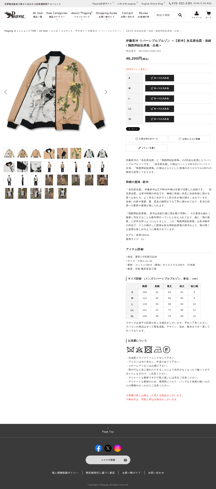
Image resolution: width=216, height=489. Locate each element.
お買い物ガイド (131, 472)
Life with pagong (127, 3)
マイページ (197, 15)
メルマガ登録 (108, 459)
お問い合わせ (156, 472)
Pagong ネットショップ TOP (20, 31)
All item (43, 31)
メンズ (54, 31)
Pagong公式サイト (102, 3)
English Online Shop (152, 3)
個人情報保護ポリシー (65, 472)
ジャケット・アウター (73, 31)
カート (208, 15)
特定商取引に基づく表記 (100, 472)
